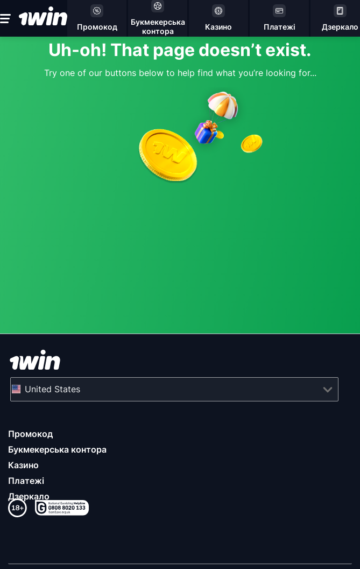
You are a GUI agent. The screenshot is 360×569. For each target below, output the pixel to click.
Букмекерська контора (57, 449)
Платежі (26, 480)
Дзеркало (29, 496)
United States (52, 389)
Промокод (30, 433)
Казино (23, 465)
